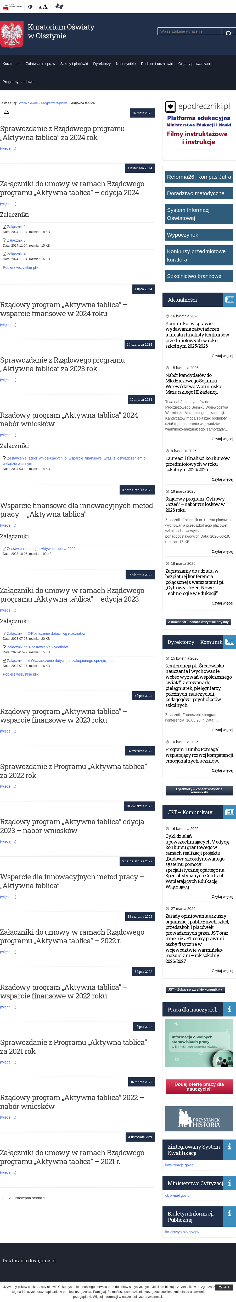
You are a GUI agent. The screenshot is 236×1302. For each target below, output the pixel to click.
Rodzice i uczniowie (157, 64)
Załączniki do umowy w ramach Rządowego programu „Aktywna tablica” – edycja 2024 (72, 188)
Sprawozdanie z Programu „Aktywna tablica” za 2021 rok (73, 1046)
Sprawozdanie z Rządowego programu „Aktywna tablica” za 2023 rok (62, 364)
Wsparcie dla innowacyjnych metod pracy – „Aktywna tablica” (72, 881)
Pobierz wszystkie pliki (21, 267)
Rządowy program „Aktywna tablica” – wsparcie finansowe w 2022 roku (63, 991)
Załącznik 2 (16, 227)
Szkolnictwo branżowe (194, 276)
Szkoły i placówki (74, 64)
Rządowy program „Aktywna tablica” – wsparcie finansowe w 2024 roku (63, 309)
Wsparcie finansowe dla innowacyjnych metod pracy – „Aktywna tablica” (76, 510)
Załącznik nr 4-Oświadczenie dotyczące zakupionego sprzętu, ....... (61, 661)
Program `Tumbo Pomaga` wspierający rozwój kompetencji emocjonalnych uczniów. (199, 755)
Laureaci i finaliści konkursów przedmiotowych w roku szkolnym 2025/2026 (197, 464)
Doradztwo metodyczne (195, 193)
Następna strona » (30, 1198)
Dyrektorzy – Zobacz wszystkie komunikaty (199, 790)
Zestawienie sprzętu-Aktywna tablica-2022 (41, 549)
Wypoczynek (182, 235)
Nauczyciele (126, 64)
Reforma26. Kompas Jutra (199, 177)
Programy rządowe (18, 82)
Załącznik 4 (16, 254)
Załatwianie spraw (40, 64)
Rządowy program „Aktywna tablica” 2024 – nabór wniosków (72, 419)
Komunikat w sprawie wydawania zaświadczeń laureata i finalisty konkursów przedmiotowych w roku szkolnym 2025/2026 (197, 334)
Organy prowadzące (194, 64)
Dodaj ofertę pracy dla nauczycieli (199, 1087)
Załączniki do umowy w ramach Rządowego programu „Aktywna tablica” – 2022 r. (72, 936)
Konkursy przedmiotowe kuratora (196, 255)
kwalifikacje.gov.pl (179, 1165)
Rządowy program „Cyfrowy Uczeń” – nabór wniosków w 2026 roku (195, 504)
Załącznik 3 (16, 240)
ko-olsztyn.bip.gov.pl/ (182, 1232)
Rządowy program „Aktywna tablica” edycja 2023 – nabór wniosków (72, 826)
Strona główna (28, 103)
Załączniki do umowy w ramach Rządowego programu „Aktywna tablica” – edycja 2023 (72, 594)
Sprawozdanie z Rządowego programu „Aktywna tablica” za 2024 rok (62, 133)
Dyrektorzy (102, 64)
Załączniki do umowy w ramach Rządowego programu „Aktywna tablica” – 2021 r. (72, 1157)
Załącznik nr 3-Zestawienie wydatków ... (39, 647)
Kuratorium (11, 64)
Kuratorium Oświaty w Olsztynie (61, 31)
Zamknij (224, 1287)
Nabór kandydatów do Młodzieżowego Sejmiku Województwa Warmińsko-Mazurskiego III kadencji (193, 383)
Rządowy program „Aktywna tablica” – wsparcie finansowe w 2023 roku (63, 715)
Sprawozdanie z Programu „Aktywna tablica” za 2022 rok (73, 771)
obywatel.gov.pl (177, 1195)
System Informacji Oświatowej (189, 214)
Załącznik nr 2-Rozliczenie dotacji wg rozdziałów (46, 633)
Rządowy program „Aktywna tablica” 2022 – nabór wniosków (72, 1101)
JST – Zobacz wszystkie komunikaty (195, 989)
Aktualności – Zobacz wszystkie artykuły (198, 622)
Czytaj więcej (222, 356)
